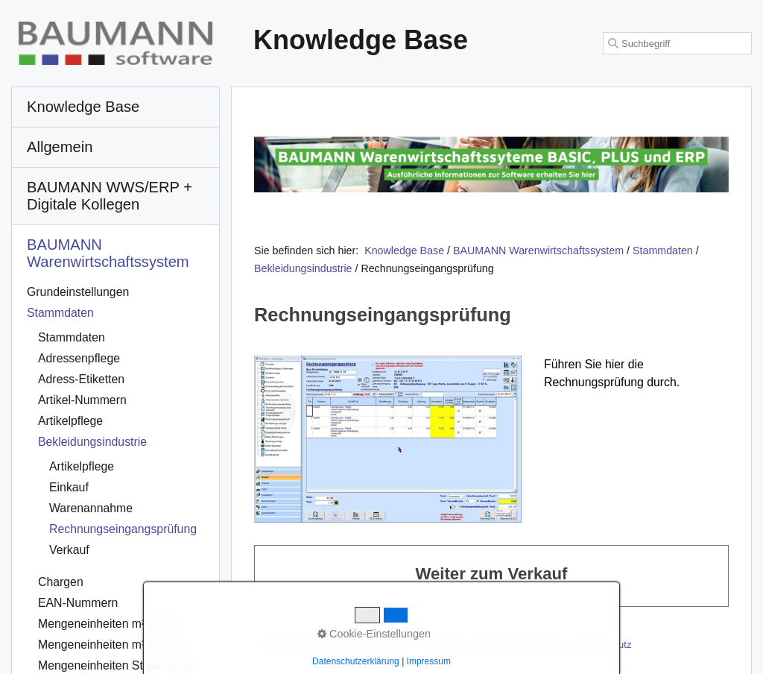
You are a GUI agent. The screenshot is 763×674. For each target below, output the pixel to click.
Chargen (60, 582)
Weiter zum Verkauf (491, 576)
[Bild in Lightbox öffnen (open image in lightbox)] (388, 439)
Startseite (441, 644)
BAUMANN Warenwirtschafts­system (108, 253)
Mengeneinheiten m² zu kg (107, 623)
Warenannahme (91, 508)
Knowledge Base (404, 250)
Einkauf (69, 487)
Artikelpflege (70, 421)
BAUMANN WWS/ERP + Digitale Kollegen (109, 195)
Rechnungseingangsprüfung (123, 529)
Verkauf (69, 550)
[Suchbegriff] (677, 43)
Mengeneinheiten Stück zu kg (115, 665)
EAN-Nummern (78, 602)
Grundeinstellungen (78, 292)
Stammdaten (60, 312)
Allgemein (60, 147)
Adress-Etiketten (81, 379)
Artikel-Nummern (82, 400)
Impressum (542, 644)
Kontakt (489, 644)
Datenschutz (604, 644)
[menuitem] (115, 107)
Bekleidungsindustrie (92, 441)
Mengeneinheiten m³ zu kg (107, 644)
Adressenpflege (79, 358)
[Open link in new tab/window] (491, 165)
